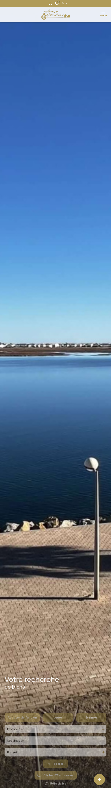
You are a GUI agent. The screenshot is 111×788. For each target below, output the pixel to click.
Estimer (91, 728)
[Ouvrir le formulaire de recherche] (55, 774)
